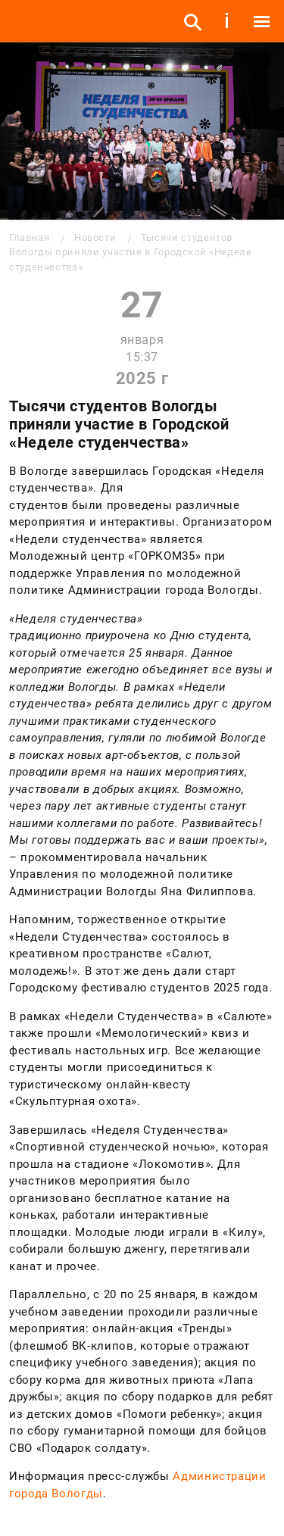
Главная (29, 237)
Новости (95, 237)
